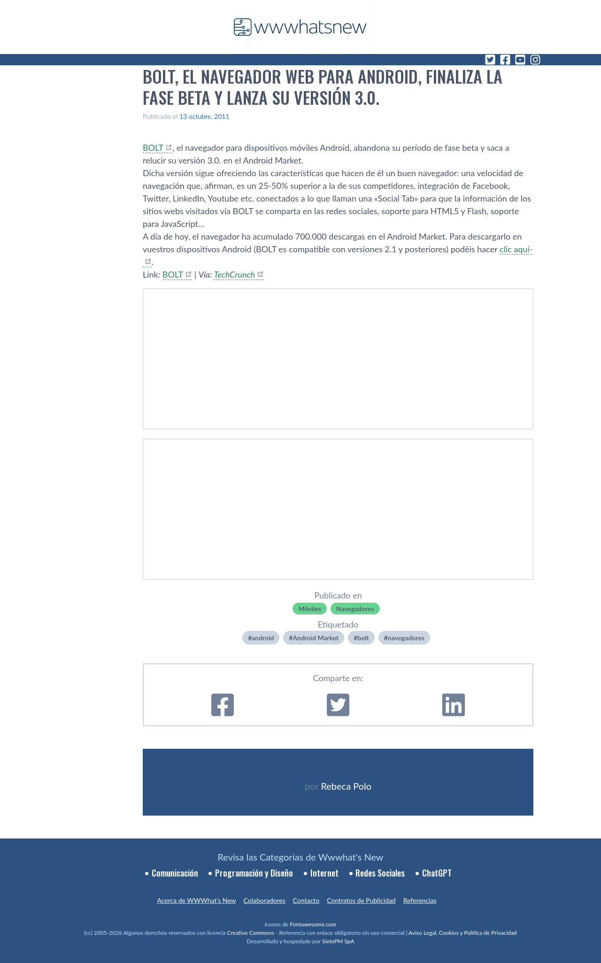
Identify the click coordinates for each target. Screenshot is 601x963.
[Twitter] (490, 59)
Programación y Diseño (254, 873)
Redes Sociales (380, 873)
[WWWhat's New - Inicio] (300, 27)
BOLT (153, 147)
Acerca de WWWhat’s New (196, 900)
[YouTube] (520, 59)
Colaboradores (264, 900)
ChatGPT (437, 873)
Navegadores (355, 609)
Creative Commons (250, 932)
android (263, 638)
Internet (324, 873)
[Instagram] (535, 59)
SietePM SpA (338, 941)
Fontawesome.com (313, 924)
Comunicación (175, 873)
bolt (363, 638)
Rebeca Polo (346, 786)
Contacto (306, 900)
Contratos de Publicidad (361, 900)
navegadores (406, 638)
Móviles (309, 609)
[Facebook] (505, 59)
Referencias (420, 900)
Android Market (316, 638)
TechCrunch (234, 274)
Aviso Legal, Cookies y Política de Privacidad (462, 932)
